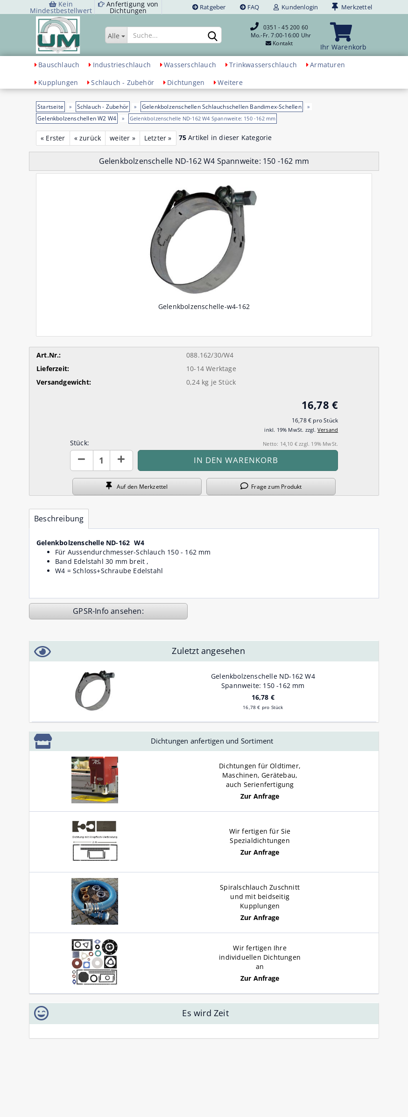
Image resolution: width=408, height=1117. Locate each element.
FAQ (250, 7)
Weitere (230, 82)
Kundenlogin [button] (296, 7)
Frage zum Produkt (271, 486)
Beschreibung (59, 518)
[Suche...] (116, 35)
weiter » (122, 137)
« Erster (53, 137)
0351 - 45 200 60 (285, 27)
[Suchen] (213, 35)
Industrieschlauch (122, 64)
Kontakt (283, 43)
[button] (81, 460)
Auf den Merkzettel (137, 486)
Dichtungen (185, 82)
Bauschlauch (58, 64)
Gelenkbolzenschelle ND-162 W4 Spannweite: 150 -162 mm (263, 681)
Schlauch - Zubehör (122, 82)
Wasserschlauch (190, 64)
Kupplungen (58, 82)
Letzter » (158, 137)
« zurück (87, 137)
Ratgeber (209, 7)
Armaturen (327, 64)
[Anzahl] (101, 460)
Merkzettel (352, 7)
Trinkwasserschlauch (263, 64)
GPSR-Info (92, 611)
